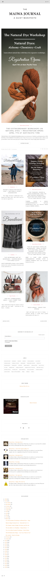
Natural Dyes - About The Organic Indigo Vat (19, 448)
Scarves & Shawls (36, 304)
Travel (23, 371)
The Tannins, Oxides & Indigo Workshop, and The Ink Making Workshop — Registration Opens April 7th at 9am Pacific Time (36, 195)
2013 (6, 560)
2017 (6, 553)
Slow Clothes (7, 371)
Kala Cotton (41, 365)
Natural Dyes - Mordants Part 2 (16, 468)
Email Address (8, 336)
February (8, 537)
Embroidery (23, 363)
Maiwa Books (11, 367)
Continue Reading (24, 143)
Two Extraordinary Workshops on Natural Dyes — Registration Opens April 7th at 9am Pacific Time (24, 131)
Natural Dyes (14, 369)
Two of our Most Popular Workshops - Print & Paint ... (18, 530)
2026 (6, 499)
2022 (6, 544)
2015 (6, 556)
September (8, 508)
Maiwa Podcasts (33, 402)
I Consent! (8, 342)
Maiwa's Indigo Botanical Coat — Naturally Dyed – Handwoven (12, 191)
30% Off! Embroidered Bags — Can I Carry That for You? (12, 300)
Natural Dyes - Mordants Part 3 (16, 455)
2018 (6, 551)
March (7, 518)
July (7, 511)
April (7, 516)
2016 (6, 554)
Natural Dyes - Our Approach (15, 475)
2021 (6, 545)
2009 (6, 567)
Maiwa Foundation (19, 367)
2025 (6, 500)
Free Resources (7, 365)
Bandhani (12, 254)
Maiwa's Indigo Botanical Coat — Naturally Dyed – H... (17, 522)
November (8, 504)
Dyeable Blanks (7, 363)
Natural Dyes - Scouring (14, 461)
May (7, 515)
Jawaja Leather (34, 365)
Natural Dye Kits (7, 369)
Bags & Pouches (12, 295)
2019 (6, 549)
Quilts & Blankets (30, 369)
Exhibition (39, 363)
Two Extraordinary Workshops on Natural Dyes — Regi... (18, 520)
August (7, 509)
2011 (6, 563)
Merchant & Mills (40, 367)
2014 (6, 558)
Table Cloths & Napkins (15, 371)
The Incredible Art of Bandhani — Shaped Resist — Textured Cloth (12, 259)
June (7, 513)
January (7, 538)
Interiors (20, 365)
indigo (32, 371)
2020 (6, 547)
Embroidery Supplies (31, 363)
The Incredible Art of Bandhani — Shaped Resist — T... (17, 527)
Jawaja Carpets (27, 365)
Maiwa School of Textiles (24, 125)
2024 (6, 540)
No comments (14, 149)
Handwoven (12, 187)
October (8, 506)
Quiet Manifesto (22, 369)
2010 (6, 565)
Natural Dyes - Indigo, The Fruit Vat (17, 481)
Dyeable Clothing (15, 363)
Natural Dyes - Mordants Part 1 (16, 442)
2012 (6, 561)
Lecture (5, 367)
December (8, 502)
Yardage (27, 371)
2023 (6, 542)
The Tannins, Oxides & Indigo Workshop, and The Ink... (18, 525)
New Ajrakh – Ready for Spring (37, 308)
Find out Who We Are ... (25, 386)
